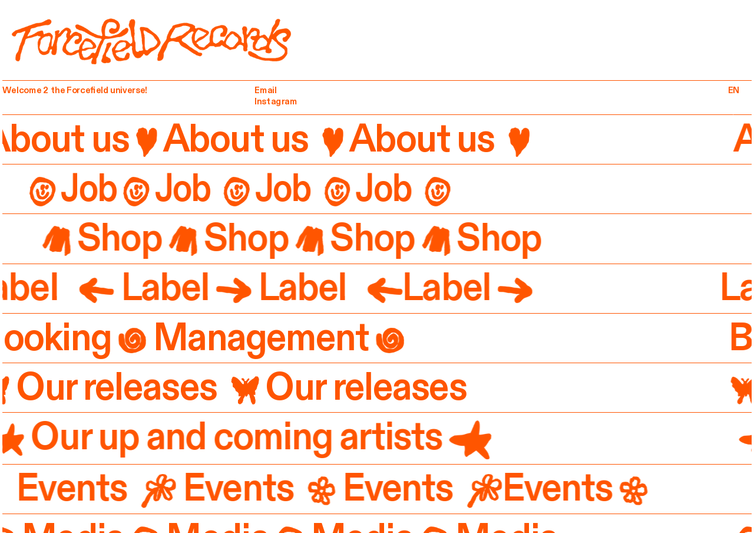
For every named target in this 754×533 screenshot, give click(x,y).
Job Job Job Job (234, 188)
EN (733, 90)
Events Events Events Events (330, 488)
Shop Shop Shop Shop (306, 238)
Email (265, 90)
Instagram (275, 101)
